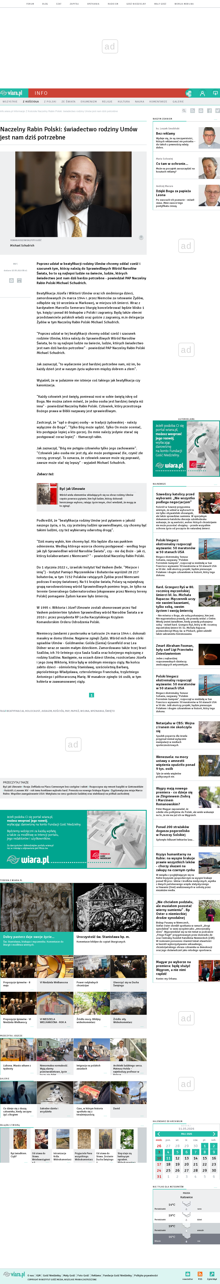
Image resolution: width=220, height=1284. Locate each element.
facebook (209, 110)
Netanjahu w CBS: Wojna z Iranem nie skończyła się (175, 727)
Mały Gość (160, 4)
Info (41, 93)
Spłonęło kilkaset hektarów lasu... (175, 839)
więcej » (32, 988)
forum (30, 4)
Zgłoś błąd (212, 1273)
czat (59, 4)
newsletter (201, 110)
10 (159, 1158)
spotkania (93, 4)
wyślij (11, 280)
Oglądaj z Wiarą (10, 1125)
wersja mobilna (184, 4)
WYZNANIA (97, 711)
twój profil (202, 93)
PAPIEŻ (75, 711)
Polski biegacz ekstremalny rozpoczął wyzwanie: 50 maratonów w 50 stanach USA (175, 546)
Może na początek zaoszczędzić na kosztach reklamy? (175, 170)
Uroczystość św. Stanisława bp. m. (103, 937)
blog (45, 4)
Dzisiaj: (186, 1128)
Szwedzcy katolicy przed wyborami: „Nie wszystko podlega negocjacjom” (175, 498)
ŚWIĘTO (110, 711)
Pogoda (186, 1193)
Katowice (186, 1197)
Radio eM (113, 4)
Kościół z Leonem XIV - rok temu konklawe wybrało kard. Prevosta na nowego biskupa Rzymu (56, 790)
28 (177, 1145)
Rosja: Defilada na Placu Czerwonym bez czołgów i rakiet (56, 786)
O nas (31, 1275)
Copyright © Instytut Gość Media (45, 1279)
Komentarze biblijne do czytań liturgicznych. (101, 941)
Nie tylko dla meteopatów (168, 1187)
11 (168, 1158)
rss (192, 110)
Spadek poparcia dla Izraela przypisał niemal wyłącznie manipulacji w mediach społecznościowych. (171, 740)
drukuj (19, 280)
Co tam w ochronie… (172, 164)
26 (159, 1145)
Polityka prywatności (146, 1275)
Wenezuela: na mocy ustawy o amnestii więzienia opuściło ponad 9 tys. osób (175, 763)
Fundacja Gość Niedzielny (117, 1275)
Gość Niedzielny (136, 4)
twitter (217, 110)
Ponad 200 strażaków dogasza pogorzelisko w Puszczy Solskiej (173, 831)
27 (168, 1145)
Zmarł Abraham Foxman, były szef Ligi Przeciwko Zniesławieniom (175, 650)
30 (195, 1145)
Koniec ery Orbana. (166, 978)
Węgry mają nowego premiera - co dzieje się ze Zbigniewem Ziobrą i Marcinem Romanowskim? (174, 796)
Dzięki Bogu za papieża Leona (173, 193)
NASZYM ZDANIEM (162, 119)
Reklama (96, 1275)
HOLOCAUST (32, 711)
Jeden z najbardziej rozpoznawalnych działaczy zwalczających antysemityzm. (172, 661)
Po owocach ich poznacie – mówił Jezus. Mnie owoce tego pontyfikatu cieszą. (175, 203)
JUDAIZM (46, 711)
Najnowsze (159, 484)
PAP (67, 711)
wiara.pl (14, 93)
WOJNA (84, 711)
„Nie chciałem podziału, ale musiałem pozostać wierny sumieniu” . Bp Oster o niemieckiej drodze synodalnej (174, 910)
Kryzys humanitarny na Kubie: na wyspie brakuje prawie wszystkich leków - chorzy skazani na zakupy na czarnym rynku (175, 862)
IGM (38, 1275)
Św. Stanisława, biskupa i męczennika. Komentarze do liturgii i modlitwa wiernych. (33, 943)
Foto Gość (83, 1275)
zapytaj (74, 4)
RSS (200, 1273)
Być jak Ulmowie (72, 489)
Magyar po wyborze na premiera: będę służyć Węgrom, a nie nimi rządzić (173, 968)
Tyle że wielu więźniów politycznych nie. (168, 775)
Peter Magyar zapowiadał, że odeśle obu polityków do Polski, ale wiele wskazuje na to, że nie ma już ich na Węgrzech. (185, 812)
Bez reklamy (165, 133)
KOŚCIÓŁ (58, 711)
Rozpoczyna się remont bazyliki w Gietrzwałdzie (116, 786)
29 (186, 1145)
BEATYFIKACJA (15, 711)
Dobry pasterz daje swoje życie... (28, 937)
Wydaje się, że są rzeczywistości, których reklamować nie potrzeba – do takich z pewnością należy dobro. (175, 143)
